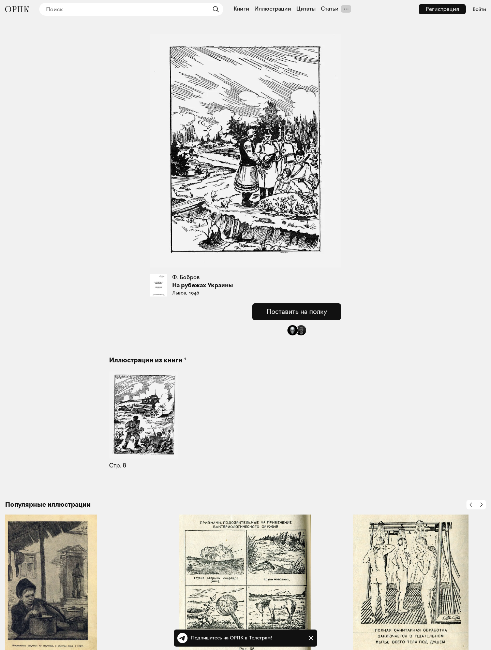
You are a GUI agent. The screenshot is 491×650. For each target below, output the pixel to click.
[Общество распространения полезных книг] (17, 9)
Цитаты (306, 9)
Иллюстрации (272, 9)
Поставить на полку (297, 311)
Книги (241, 9)
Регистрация (442, 9)
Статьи (330, 9)
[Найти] (214, 9)
